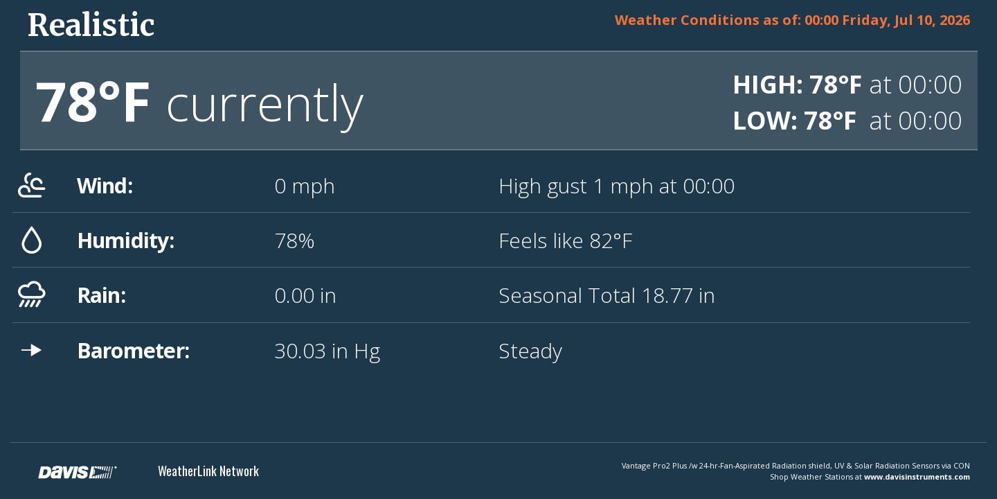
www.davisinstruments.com (917, 476)
